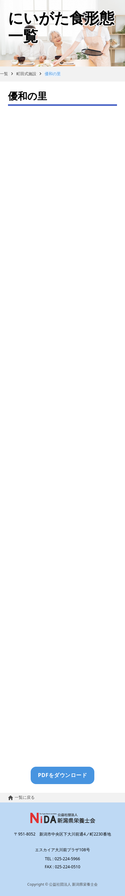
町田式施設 (26, 74)
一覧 (4, 74)
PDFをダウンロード (62, 775)
